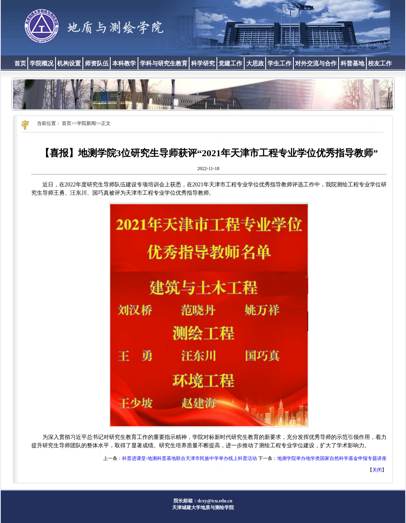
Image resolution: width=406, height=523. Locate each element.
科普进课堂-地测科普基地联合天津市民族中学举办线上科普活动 (189, 458)
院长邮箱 (183, 501)
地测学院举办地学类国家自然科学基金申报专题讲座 (332, 458)
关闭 (377, 470)
